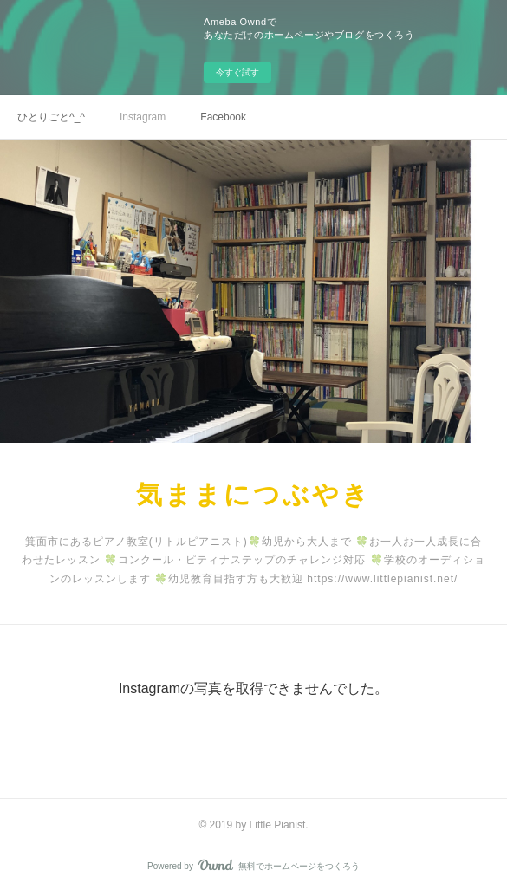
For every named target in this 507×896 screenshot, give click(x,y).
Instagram (143, 117)
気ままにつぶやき (253, 494)
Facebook (223, 117)
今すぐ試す (237, 72)
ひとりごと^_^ (51, 117)
